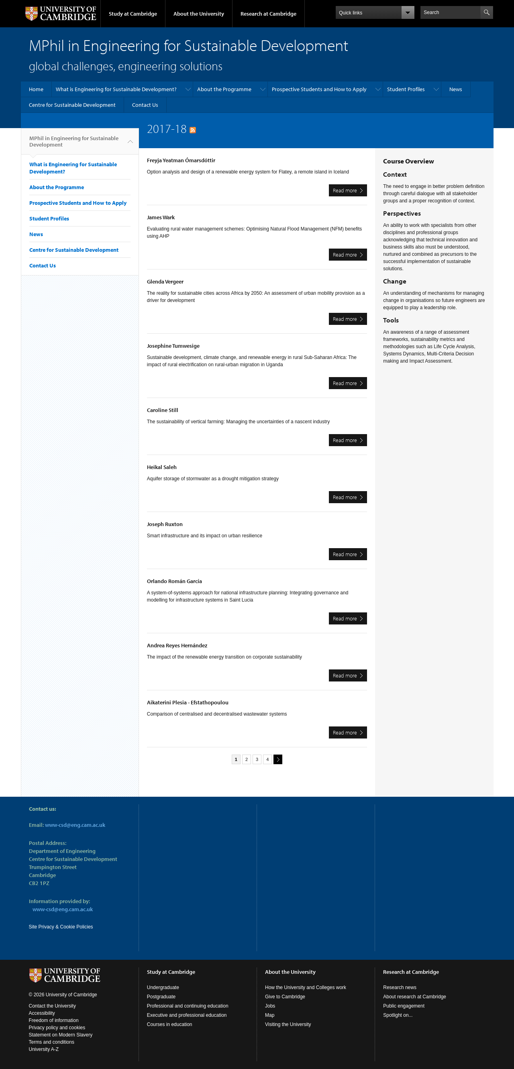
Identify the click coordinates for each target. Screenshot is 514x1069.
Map (269, 1015)
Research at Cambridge (268, 13)
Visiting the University (288, 1024)
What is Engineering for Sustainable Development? (116, 89)
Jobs (270, 1006)
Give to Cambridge (285, 997)
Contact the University (52, 1006)
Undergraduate (163, 987)
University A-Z (44, 1049)
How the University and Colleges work (305, 987)
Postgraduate (161, 997)
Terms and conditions (51, 1042)
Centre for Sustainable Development (72, 104)
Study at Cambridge (133, 13)
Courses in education (169, 1024)
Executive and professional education (187, 1015)
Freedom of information (54, 1020)
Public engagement (403, 1006)
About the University (198, 13)
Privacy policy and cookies (57, 1027)
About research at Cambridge (414, 997)
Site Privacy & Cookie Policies (61, 927)
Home (36, 89)
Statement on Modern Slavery (61, 1035)
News (455, 89)
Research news (399, 987)
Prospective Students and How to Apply (319, 89)
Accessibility (42, 1013)
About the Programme (224, 89)
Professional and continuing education (187, 1006)
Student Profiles (406, 89)
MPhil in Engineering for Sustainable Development (73, 145)
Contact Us (145, 104)
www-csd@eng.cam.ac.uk (75, 824)
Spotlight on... (397, 1015)
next (276, 759)
